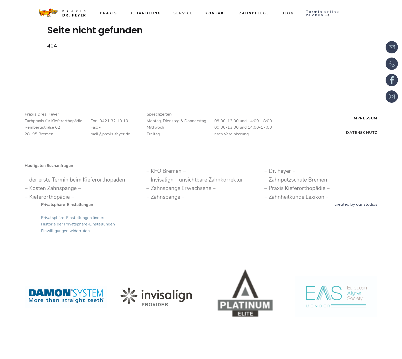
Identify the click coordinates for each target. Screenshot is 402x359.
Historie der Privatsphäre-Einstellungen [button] (78, 224)
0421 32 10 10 (113, 121)
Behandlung (145, 13)
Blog (288, 13)
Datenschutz (361, 132)
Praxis (108, 13)
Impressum (365, 118)
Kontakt (216, 13)
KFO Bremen (166, 171)
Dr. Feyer (280, 171)
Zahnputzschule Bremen (298, 179)
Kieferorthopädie (49, 197)
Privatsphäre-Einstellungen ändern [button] (73, 218)
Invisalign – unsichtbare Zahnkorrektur (197, 179)
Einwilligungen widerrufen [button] (65, 231)
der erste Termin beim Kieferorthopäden (77, 179)
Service (183, 13)
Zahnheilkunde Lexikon (296, 197)
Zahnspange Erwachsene (181, 188)
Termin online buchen (322, 13)
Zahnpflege (254, 13)
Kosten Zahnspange (53, 188)
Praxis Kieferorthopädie (297, 188)
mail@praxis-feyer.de (110, 134)
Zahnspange (165, 197)
